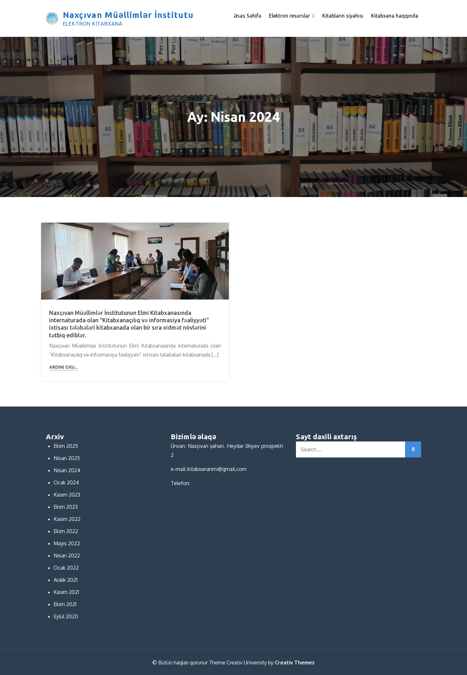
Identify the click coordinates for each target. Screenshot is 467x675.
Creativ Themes (295, 662)
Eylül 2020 (66, 616)
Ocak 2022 (66, 567)
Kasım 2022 (67, 519)
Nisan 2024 (67, 470)
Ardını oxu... (63, 367)
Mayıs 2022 (67, 543)
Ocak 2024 (66, 482)
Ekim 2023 (66, 507)
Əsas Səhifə (247, 16)
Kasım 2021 (66, 592)
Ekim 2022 (66, 531)
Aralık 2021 (65, 580)
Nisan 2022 (67, 555)
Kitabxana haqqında (394, 16)
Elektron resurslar (289, 16)
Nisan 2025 (67, 458)
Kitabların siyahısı (342, 16)
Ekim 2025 (66, 446)
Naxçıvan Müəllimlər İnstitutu (128, 15)
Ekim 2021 (65, 604)
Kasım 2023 (67, 494)
